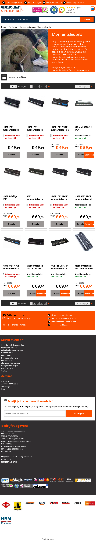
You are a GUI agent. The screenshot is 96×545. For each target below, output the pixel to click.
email (68, 72)
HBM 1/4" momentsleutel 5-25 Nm (11, 130)
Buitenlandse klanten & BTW (12, 350)
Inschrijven (78, 413)
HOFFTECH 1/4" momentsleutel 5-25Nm (59, 268)
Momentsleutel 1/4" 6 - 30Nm (35, 267)
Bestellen (89, 154)
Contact (4, 371)
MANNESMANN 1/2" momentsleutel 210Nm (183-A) (84, 131)
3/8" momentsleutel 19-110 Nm (35, 199)
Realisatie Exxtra (48, 539)
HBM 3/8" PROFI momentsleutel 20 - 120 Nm (11, 268)
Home (3, 27)
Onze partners (7, 368)
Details (11, 154)
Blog (3, 389)
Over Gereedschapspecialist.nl (13, 345)
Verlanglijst (5, 386)
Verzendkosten (7, 353)
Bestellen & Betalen (9, 347)
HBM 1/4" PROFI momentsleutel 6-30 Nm (59, 199)
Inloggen (5, 381)
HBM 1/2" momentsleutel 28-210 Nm (35, 130)
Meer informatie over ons (14, 325)
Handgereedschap (27, 27)
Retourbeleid (6, 355)
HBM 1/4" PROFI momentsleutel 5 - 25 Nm (60, 130)
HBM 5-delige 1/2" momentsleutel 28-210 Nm (11, 200)
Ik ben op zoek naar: (17, 19)
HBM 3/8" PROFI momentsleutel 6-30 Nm (84, 199)
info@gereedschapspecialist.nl (19, 441)
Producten (13, 27)
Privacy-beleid (6, 360)
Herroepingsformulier (10, 358)
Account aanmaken (9, 384)
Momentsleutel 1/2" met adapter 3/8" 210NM (84, 268)
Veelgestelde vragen (9, 365)
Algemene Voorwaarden (10, 363)
